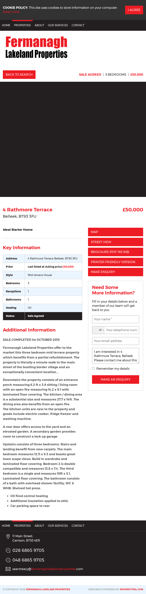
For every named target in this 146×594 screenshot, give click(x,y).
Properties (22, 25)
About (39, 25)
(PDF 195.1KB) (110, 252)
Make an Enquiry (115, 379)
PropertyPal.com (131, 589)
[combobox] (98, 330)
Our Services (58, 25)
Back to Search (19, 74)
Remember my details (112, 368)
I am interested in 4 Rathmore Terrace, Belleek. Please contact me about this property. (115, 356)
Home (6, 25)
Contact (78, 25)
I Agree (134, 10)
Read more (11, 12)
